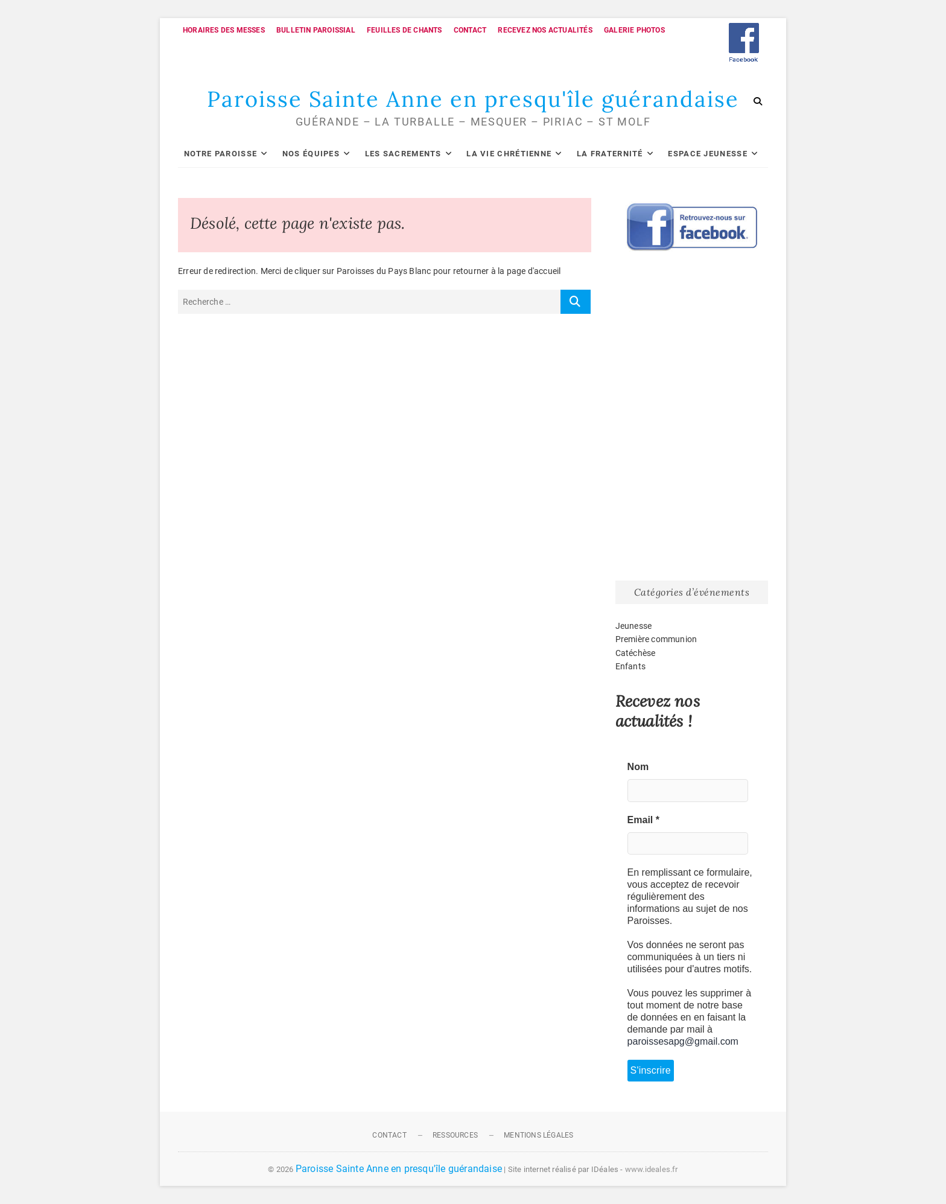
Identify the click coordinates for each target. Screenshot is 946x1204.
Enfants (630, 666)
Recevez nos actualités (545, 30)
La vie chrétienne (508, 153)
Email (643, 820)
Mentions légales (538, 1135)
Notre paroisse (220, 153)
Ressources (455, 1135)
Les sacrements (403, 153)
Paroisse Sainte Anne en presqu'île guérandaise (473, 99)
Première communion (656, 639)
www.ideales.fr (651, 1169)
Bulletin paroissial (315, 30)
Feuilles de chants (404, 30)
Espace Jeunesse (708, 153)
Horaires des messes (224, 30)
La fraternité (610, 153)
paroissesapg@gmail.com (682, 1041)
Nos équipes (311, 153)
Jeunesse (633, 626)
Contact (470, 30)
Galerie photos (634, 30)
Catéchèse (635, 653)
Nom (638, 767)
